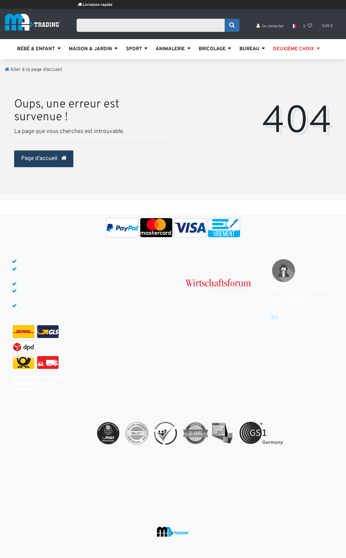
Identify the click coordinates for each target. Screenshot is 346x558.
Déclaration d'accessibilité (199, 518)
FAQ (102, 277)
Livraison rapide (103, 5)
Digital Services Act (139, 518)
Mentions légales (198, 492)
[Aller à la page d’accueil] (33, 70)
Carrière (194, 269)
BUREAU (249, 49)
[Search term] (153, 25)
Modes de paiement (119, 262)
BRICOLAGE (212, 49)
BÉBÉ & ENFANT (36, 49)
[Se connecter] (270, 26)
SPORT (134, 49)
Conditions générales (195, 506)
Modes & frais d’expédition (126, 269)
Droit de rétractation (120, 291)
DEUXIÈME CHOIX (293, 49)
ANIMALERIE (170, 49)
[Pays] (293, 26)
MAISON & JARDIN (90, 49)
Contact (107, 284)
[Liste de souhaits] (308, 26)
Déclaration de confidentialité (130, 299)
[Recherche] (232, 25)
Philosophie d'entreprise (211, 262)
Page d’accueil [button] (43, 158)
